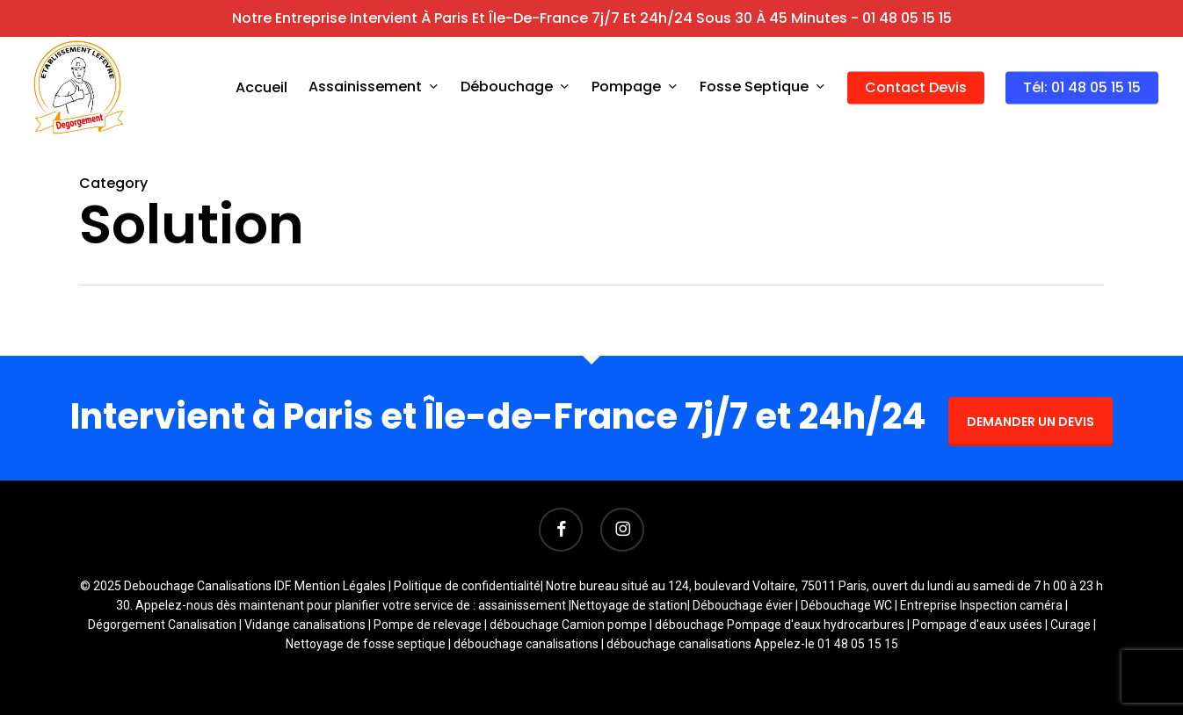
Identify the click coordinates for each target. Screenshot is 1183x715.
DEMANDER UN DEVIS (1030, 421)
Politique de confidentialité (467, 586)
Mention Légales (340, 586)
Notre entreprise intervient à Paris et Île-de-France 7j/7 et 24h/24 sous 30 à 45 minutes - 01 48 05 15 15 (592, 18)
